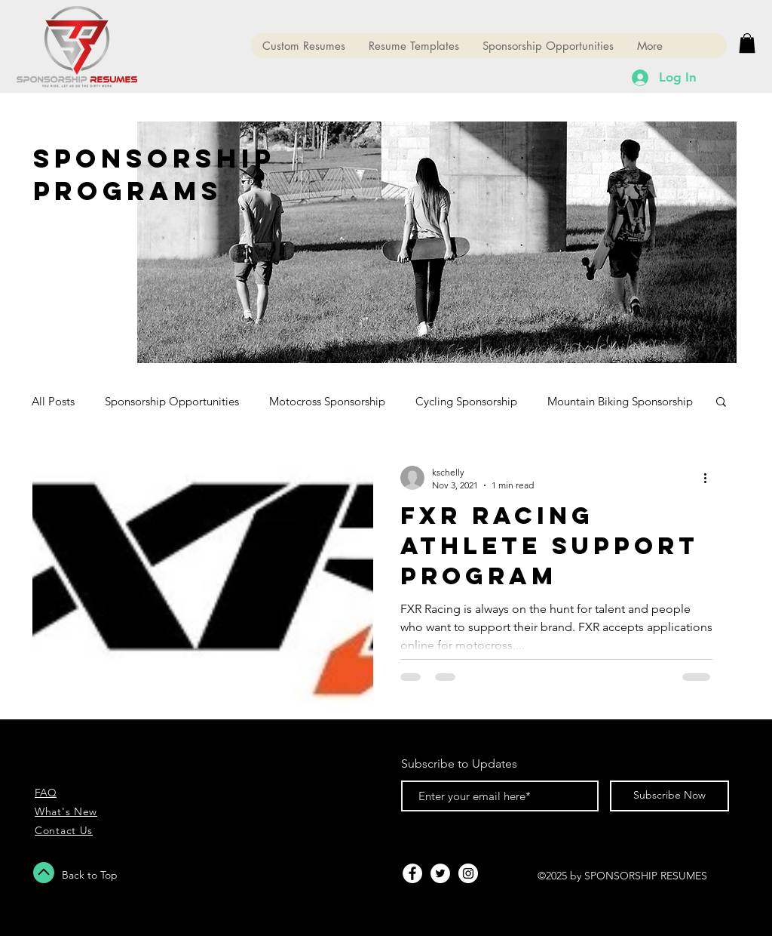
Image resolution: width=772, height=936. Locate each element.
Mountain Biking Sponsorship (620, 401)
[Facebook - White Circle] (412, 873)
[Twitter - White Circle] (440, 873)
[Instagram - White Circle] (468, 873)
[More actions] (710, 478)
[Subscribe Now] (669, 796)
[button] (747, 43)
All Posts (53, 401)
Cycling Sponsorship (466, 401)
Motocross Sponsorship (327, 401)
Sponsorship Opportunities (172, 401)
